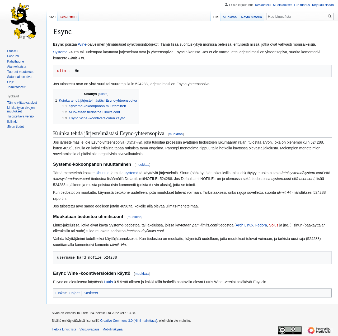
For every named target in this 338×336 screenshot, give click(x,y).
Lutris (108, 282)
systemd (131, 173)
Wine (82, 44)
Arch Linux (244, 225)
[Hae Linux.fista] (300, 16)
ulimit (63, 70)
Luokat (60, 293)
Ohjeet (74, 293)
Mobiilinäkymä (112, 329)
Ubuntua (103, 173)
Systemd (60, 52)
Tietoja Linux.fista (64, 329)
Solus (273, 225)
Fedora (261, 225)
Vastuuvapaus (89, 329)
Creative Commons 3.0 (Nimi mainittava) (128, 321)
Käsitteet (91, 293)
